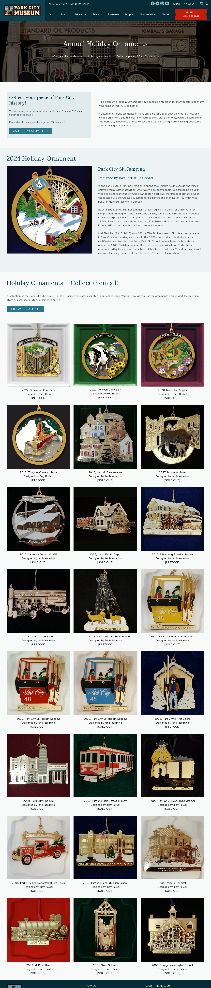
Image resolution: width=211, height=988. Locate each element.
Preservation (148, 14)
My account (189, 4)
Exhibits (97, 14)
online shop (113, 296)
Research (113, 14)
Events (64, 14)
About (165, 14)
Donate (176, 4)
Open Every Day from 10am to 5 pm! (70, 3)
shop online (26, 114)
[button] (30, 131)
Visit (52, 14)
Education (81, 14)
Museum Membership (191, 14)
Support (129, 14)
